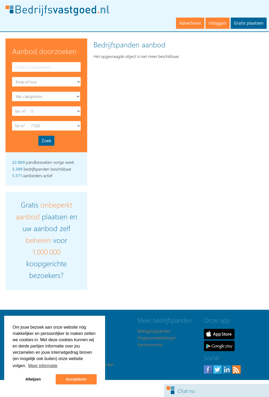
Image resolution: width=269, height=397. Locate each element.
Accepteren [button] (76, 379)
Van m (21, 111)
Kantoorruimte (150, 344)
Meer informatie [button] (42, 365)
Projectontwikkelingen (157, 337)
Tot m (21, 125)
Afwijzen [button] (33, 379)
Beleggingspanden (154, 331)
